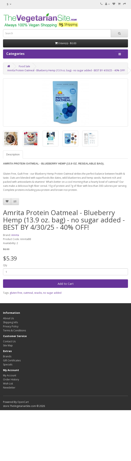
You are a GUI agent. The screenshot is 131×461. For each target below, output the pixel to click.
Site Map (8, 345)
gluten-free (16, 293)
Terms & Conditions (14, 330)
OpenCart (23, 402)
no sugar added (52, 293)
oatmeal (28, 293)
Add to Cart (66, 284)
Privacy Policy (10, 326)
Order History (11, 379)
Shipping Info (10, 322)
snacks (38, 293)
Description (13, 154)
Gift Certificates (12, 360)
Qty (5, 265)
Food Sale (24, 66)
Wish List (8, 383)
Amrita (15, 235)
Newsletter (9, 387)
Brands (7, 356)
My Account (9, 375)
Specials (7, 364)
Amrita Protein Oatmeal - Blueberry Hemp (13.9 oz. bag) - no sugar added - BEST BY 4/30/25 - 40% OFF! (66, 70)
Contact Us (9, 341)
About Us (8, 318)
